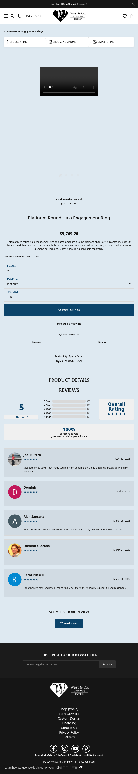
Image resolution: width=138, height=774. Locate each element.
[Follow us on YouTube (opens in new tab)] (75, 749)
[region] (69, 125)
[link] (30, 16)
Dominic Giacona (37, 546)
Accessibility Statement (91, 755)
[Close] (133, 4)
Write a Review (69, 623)
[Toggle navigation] (5, 16)
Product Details (69, 380)
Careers (69, 737)
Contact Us (69, 728)
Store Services (69, 714)
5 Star (47, 401)
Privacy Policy (69, 732)
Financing (69, 723)
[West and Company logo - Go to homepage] (69, 16)
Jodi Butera (32, 455)
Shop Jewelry (69, 709)
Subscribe (107, 664)
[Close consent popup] (76, 768)
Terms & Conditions (70, 755)
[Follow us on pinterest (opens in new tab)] (86, 749)
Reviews (69, 390)
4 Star (47, 405)
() (88, 401)
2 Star (47, 413)
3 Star (47, 409)
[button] (12, 16)
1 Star (47, 416)
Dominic (30, 487)
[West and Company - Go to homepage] (69, 691)
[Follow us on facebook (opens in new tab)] (53, 749)
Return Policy (41, 755)
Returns (102, 342)
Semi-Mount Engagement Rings (25, 31)
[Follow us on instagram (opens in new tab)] (64, 749)
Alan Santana (34, 517)
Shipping (36, 342)
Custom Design (69, 718)
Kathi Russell (34, 575)
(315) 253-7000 (69, 203)
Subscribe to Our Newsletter (68, 655)
